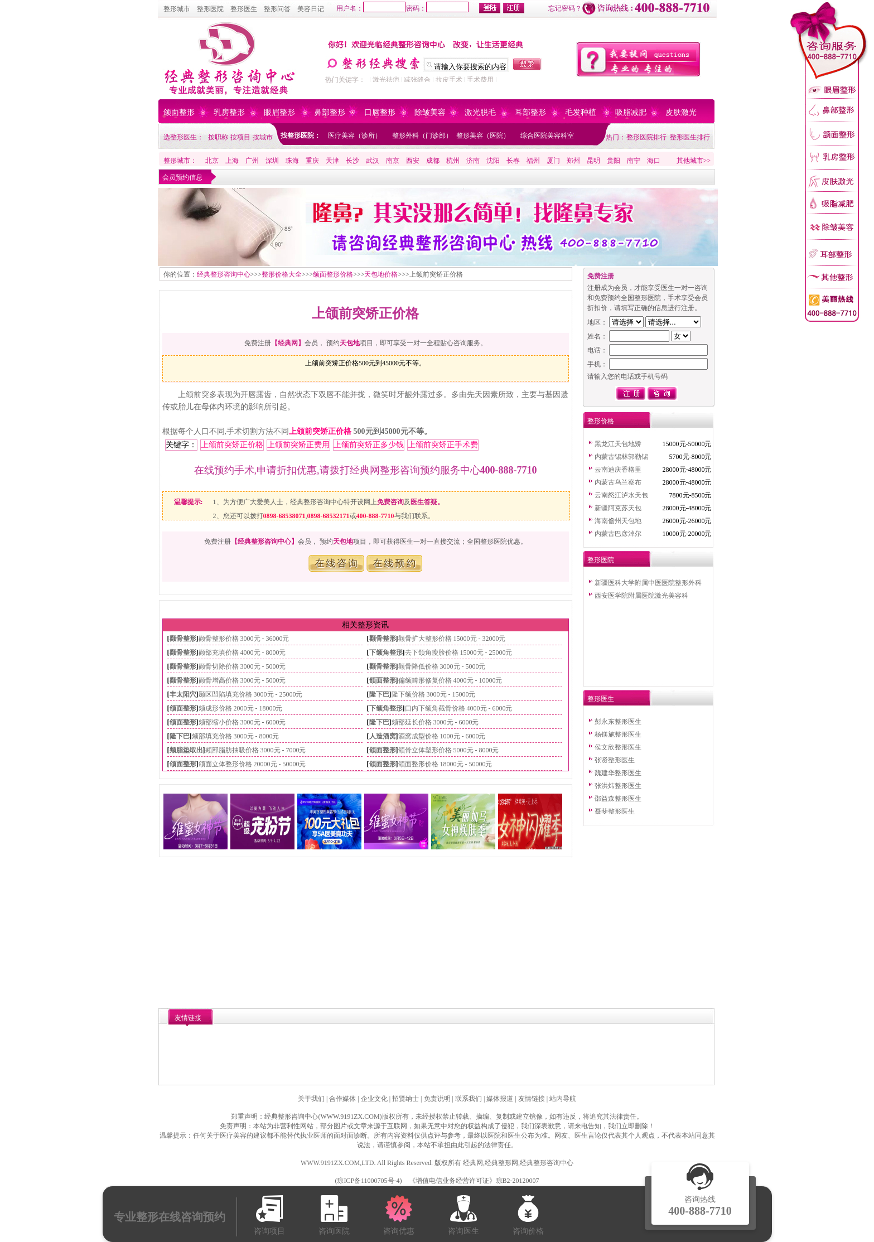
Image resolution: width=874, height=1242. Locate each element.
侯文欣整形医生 (618, 747)
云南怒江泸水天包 (621, 495)
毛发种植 (580, 112)
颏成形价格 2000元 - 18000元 (241, 708)
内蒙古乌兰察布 (618, 482)
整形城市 (176, 9)
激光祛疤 (386, 80)
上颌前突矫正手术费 (443, 445)
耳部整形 (530, 112)
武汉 (372, 161)
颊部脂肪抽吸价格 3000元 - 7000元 (255, 750)
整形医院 (210, 9)
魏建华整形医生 (618, 773)
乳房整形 (229, 112)
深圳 (272, 161)
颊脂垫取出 (186, 750)
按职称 (218, 137)
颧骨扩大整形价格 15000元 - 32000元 (452, 638)
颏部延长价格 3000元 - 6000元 (435, 722)
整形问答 (277, 9)
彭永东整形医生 (618, 722)
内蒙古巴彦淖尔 (618, 534)
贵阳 (613, 161)
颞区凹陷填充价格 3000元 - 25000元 (251, 694)
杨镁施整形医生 (618, 734)
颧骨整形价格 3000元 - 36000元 (244, 638)
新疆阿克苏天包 (618, 508)
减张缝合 (417, 80)
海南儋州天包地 (618, 521)
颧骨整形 (183, 638)
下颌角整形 (386, 652)
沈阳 (493, 161)
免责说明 (437, 1099)
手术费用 (480, 80)
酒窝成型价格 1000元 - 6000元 (442, 736)
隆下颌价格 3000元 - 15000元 (434, 694)
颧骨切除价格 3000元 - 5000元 (242, 666)
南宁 (633, 161)
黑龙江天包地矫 (618, 444)
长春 (513, 161)
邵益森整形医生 (618, 799)
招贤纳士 (405, 1099)
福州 (533, 161)
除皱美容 (430, 112)
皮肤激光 (681, 112)
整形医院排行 (646, 137)
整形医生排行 (690, 137)
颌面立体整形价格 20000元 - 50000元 (252, 764)
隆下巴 (379, 694)
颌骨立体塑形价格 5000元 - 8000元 (448, 750)
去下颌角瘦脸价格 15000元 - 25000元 (459, 652)
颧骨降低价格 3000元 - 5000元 (442, 666)
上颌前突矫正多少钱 (369, 445)
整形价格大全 (282, 274)
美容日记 (310, 9)
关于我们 (311, 1099)
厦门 (553, 161)
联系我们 (468, 1099)
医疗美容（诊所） (355, 135)
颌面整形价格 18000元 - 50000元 (445, 764)
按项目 (240, 137)
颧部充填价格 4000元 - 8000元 (242, 652)
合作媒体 (342, 1099)
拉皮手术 (449, 80)
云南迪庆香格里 (618, 469)
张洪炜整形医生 (618, 786)
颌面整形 (179, 112)
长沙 (352, 161)
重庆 (312, 161)
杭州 (453, 161)
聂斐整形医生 (615, 811)
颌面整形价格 (333, 274)
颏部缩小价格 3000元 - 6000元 (242, 722)
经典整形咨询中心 (223, 274)
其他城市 (690, 161)
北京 (212, 161)
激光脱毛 (480, 112)
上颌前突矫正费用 (298, 445)
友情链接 (531, 1099)
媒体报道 (499, 1099)
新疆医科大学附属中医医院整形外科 (648, 583)
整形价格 (600, 421)
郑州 (573, 161)
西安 (412, 161)
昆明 (593, 161)
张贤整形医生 (615, 760)
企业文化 (374, 1099)
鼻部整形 (329, 112)
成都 (433, 161)
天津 (332, 161)
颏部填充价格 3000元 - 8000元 (235, 736)
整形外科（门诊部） (422, 135)
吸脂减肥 (630, 112)
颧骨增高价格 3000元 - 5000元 (242, 680)
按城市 (263, 137)
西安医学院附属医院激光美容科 (641, 596)
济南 (473, 161)
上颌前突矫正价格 (320, 431)
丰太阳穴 (183, 694)
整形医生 (243, 9)
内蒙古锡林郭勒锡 (621, 457)
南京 (392, 161)
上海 (232, 161)
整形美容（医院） (483, 135)
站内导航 (562, 1099)
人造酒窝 (382, 736)
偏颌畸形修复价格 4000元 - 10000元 (450, 680)
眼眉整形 (279, 112)
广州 (252, 161)
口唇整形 (379, 112)
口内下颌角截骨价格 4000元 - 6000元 (459, 708)
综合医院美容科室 (547, 135)
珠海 (292, 161)
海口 (653, 161)
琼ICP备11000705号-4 (368, 1181)
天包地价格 (381, 274)
